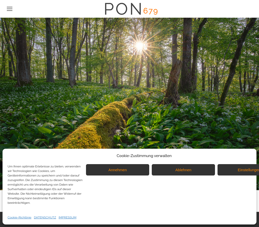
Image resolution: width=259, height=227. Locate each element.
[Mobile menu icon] (9, 8)
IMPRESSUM (67, 217)
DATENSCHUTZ (45, 217)
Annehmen (118, 170)
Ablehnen (183, 170)
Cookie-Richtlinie (19, 217)
